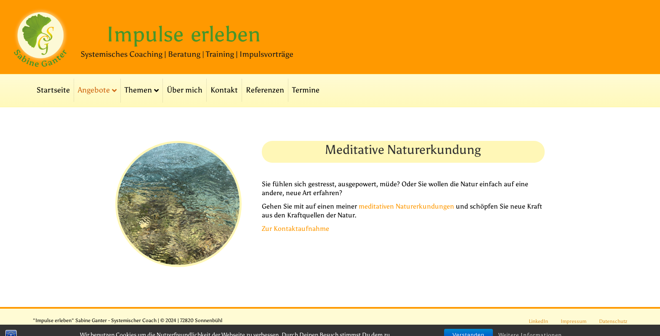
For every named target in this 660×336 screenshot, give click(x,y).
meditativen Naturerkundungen (406, 206)
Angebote (94, 90)
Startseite (53, 90)
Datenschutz (613, 321)
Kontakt (224, 90)
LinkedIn (538, 321)
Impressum (573, 321)
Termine (305, 90)
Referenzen (265, 90)
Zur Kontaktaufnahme (295, 229)
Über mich (184, 90)
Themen (138, 90)
